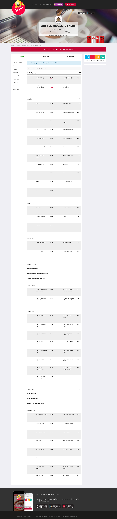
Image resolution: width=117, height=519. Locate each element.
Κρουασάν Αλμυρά (32, 398)
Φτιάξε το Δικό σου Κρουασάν (36, 403)
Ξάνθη (18, 45)
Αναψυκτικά (16, 89)
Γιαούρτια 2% (16, 76)
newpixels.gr (57, 516)
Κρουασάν (16, 86)
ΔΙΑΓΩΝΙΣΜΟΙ (47, 4)
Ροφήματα (15, 69)
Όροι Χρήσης (65, 516)
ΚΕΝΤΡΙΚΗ (38, 4)
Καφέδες (15, 66)
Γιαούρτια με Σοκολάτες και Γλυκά (37, 273)
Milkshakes (16, 72)
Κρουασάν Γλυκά (32, 393)
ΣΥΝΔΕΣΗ (70, 4)
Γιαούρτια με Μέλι (32, 268)
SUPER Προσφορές (17, 62)
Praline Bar (15, 82)
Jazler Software (43, 516)
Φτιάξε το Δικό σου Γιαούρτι (36, 278)
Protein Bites (16, 79)
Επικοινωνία (73, 516)
